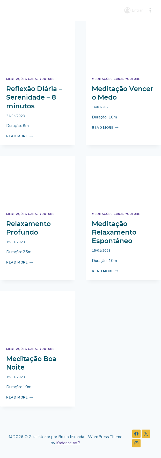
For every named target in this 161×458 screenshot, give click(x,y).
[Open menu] (150, 10)
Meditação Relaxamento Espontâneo (114, 232)
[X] (146, 434)
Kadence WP (68, 443)
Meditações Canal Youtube (30, 79)
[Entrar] (133, 10)
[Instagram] (136, 443)
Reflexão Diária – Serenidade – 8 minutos (34, 97)
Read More (19, 136)
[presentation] (37, 46)
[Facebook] (136, 434)
